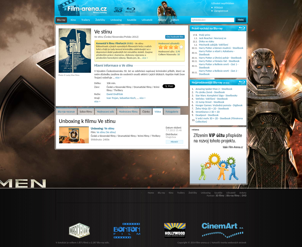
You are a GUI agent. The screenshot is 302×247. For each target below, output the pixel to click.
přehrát (174, 142)
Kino (73, 20)
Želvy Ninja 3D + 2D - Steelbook (212, 108)
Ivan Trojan (112, 98)
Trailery (85, 20)
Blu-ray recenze (66, 111)
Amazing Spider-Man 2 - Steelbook (214, 89)
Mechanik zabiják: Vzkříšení (213, 44)
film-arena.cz (202, 242)
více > (145, 57)
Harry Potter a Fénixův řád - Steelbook (219, 61)
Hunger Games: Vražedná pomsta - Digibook (219, 105)
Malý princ (204, 35)
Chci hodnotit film (175, 36)
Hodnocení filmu (128, 111)
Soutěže (131, 20)
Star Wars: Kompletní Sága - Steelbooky (216, 95)
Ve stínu (109, 128)
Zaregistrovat (221, 11)
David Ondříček (115, 94)
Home (151, 192)
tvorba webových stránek (233, 242)
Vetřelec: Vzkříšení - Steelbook (212, 98)
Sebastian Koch (128, 98)
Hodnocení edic (105, 111)
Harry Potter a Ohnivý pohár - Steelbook (220, 57)
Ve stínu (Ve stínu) (106, 132)
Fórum (175, 20)
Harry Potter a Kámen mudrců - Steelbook (221, 48)
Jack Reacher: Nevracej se (212, 38)
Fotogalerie (172, 111)
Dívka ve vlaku (206, 41)
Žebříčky (100, 20)
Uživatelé (147, 20)
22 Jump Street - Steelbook (210, 102)
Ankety (162, 20)
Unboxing (116, 20)
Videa (158, 111)
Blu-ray (61, 20)
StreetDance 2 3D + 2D (208, 111)
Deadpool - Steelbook (207, 115)
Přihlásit (218, 7)
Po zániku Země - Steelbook (210, 92)
